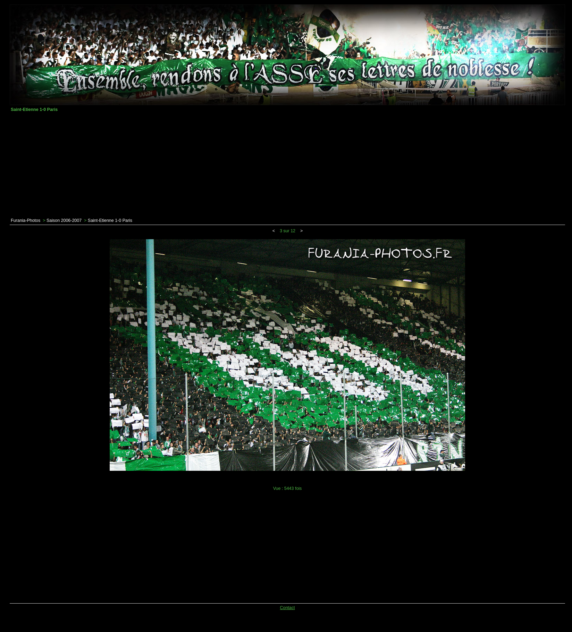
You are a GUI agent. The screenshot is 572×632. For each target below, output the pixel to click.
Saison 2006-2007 (64, 220)
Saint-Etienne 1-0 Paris (110, 220)
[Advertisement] (287, 165)
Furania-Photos (25, 220)
